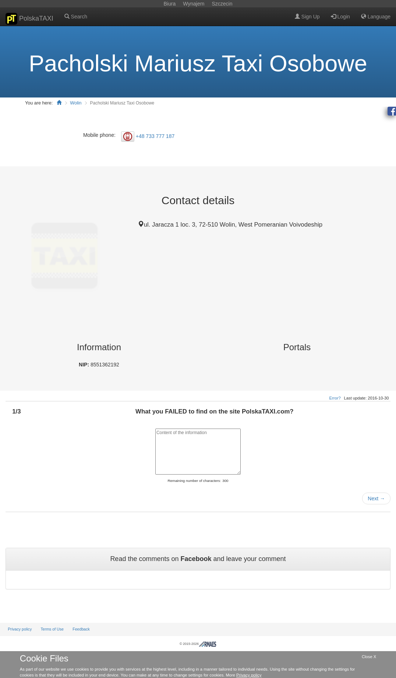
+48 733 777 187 (155, 136)
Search (75, 16)
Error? (335, 398)
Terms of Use (52, 629)
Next (376, 498)
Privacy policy (20, 629)
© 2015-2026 (198, 644)
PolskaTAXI (29, 19)
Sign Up (307, 16)
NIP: (85, 365)
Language (375, 16)
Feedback (81, 629)
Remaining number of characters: (194, 481)
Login (340, 16)
